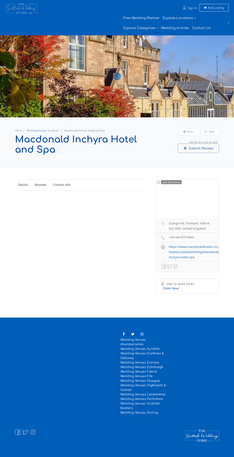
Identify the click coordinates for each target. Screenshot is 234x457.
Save (209, 131)
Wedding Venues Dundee (139, 362)
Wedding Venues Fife (136, 376)
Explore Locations (178, 18)
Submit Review (198, 148)
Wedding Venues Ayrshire (140, 349)
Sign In (192, 8)
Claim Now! (171, 288)
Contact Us (201, 28)
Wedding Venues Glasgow (140, 380)
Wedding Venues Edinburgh (141, 367)
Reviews (40, 185)
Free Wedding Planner (141, 18)
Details (23, 185)
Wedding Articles (175, 28)
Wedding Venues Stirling (139, 412)
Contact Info (62, 185)
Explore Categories (139, 28)
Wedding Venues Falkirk (138, 371)
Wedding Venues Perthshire (141, 399)
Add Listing (214, 8)
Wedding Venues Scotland (42, 130)
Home (18, 130)
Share (188, 131)
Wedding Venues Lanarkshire (142, 394)
